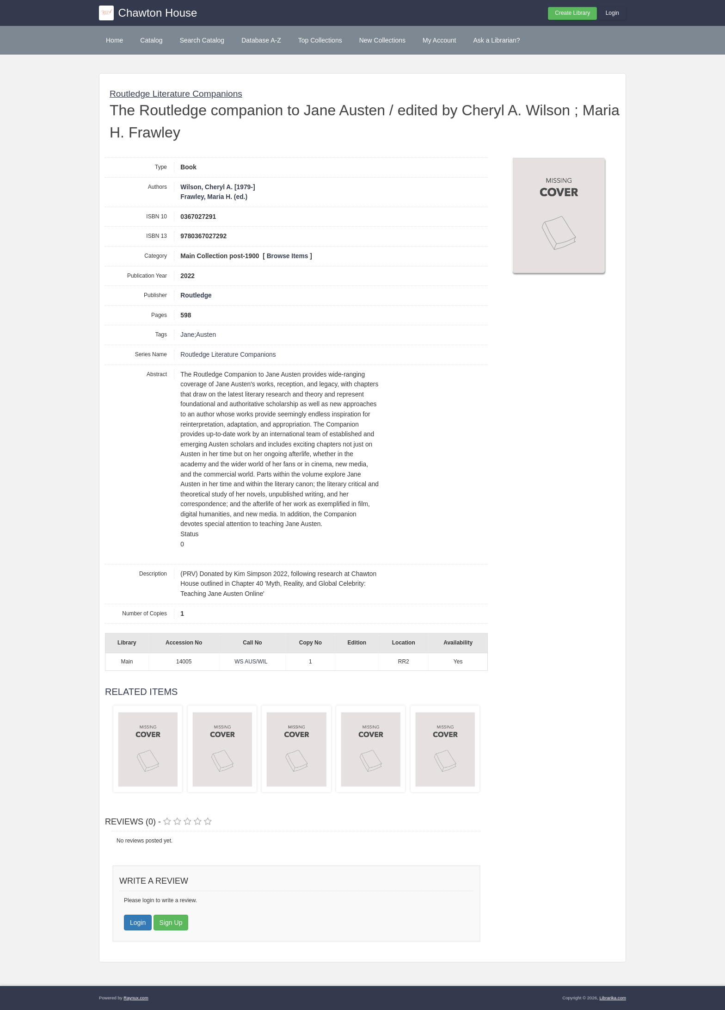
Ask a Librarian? (496, 40)
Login (612, 13)
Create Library (572, 13)
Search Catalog (202, 40)
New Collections (382, 40)
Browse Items (287, 256)
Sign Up (171, 922)
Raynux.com (135, 997)
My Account (439, 40)
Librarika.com (612, 997)
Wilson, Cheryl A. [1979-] (217, 187)
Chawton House (157, 12)
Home (114, 40)
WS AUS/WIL (250, 661)
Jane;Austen (198, 334)
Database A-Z (261, 40)
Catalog (151, 40)
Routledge (195, 295)
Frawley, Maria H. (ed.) (213, 196)
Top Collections (320, 40)
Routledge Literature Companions (176, 94)
